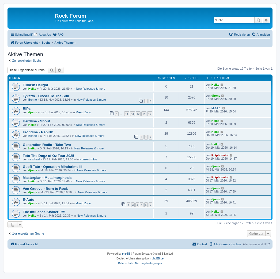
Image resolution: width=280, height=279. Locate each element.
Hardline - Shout (36, 121)
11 (126, 113)
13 (138, 113)
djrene (215, 95)
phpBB (126, 253)
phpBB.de (158, 258)
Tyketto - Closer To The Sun (46, 96)
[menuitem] (42, 34)
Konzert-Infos (88, 159)
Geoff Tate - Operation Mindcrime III (52, 167)
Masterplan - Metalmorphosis (47, 178)
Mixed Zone (83, 112)
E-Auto (28, 200)
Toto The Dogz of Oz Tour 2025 (48, 156)
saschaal (34, 159)
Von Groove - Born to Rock (45, 189)
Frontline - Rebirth (38, 132)
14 (143, 113)
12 (132, 113)
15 (149, 113)
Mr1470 (216, 108)
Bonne (32, 99)
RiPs (27, 109)
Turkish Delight (35, 85)
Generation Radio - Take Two (47, 145)
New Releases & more (90, 88)
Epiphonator (220, 155)
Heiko (32, 88)
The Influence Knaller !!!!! (44, 212)
